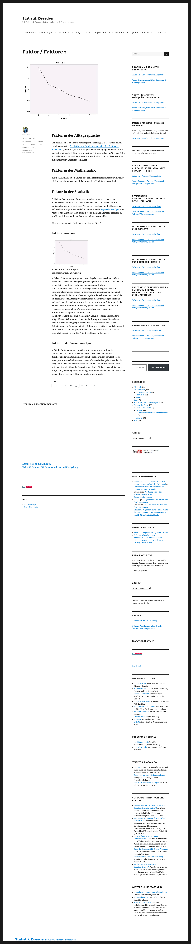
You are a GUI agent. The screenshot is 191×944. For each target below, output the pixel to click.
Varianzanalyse (28, 153)
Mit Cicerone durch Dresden (144, 707)
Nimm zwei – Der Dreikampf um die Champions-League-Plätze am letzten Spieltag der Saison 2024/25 (148, 540)
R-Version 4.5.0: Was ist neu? (144, 535)
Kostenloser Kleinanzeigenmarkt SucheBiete (151, 892)
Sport (136, 400)
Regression (26, 142)
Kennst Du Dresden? (141, 694)
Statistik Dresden (37, 18)
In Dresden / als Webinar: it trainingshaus (147, 75)
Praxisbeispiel (139, 390)
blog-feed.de (136, 666)
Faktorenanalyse (28, 148)
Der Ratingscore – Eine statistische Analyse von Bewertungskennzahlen (148, 494)
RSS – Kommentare (31, 507)
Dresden (139, 410)
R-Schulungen (46, 32)
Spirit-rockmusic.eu (141, 897)
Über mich (64, 32)
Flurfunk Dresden (141, 689)
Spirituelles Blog (140, 717)
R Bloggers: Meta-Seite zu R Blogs (145, 621)
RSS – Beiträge (30, 504)
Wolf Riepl (26, 135)
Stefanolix (138, 719)
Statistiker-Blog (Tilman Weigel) (146, 783)
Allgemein (138, 387)
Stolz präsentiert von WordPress (61, 940)
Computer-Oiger (140, 683)
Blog (78, 32)
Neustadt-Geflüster (141, 712)
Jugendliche (27, 150)
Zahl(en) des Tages (141, 405)
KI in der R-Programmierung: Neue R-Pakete (151, 533)
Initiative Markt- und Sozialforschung (148, 857)
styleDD (137, 722)
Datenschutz (161, 32)
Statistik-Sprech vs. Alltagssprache (147, 403)
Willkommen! (29, 32)
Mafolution (138, 767)
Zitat (136, 421)
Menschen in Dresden (142, 701)
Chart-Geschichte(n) (143, 408)
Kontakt (87, 32)
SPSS (34, 142)
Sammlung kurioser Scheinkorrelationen (149, 775)
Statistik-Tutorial (140, 747)
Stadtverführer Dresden (143, 903)
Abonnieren (158, 367)
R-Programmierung (143, 392)
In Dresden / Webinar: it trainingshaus (146, 176)
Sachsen (139, 418)
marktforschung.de (141, 742)
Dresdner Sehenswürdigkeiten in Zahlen (129, 32)
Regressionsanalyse (110, 209)
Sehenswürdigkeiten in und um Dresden (153, 413)
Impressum (100, 32)
